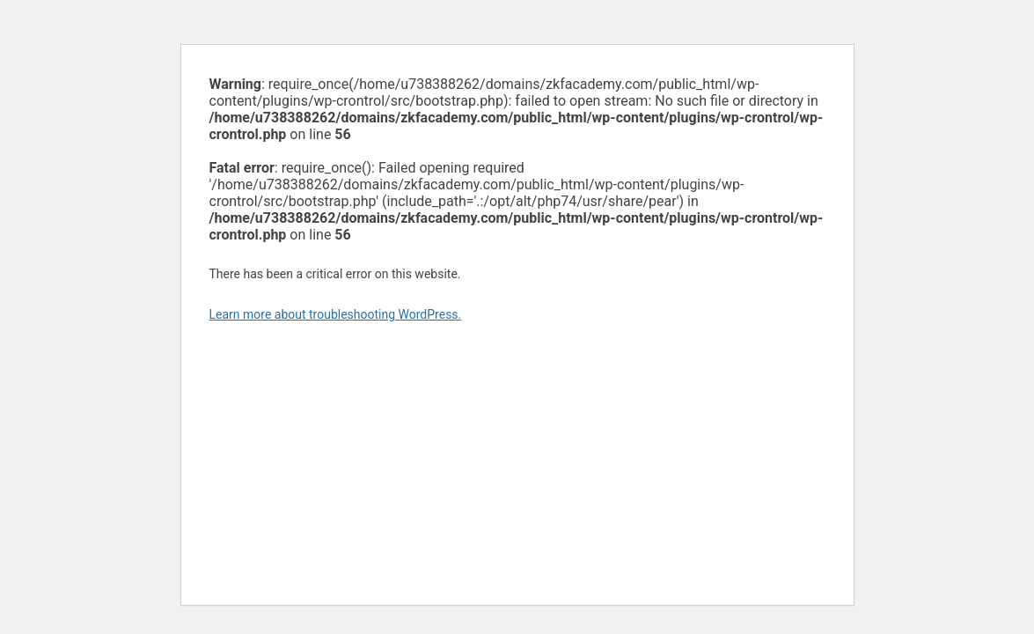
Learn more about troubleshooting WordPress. (335, 314)
